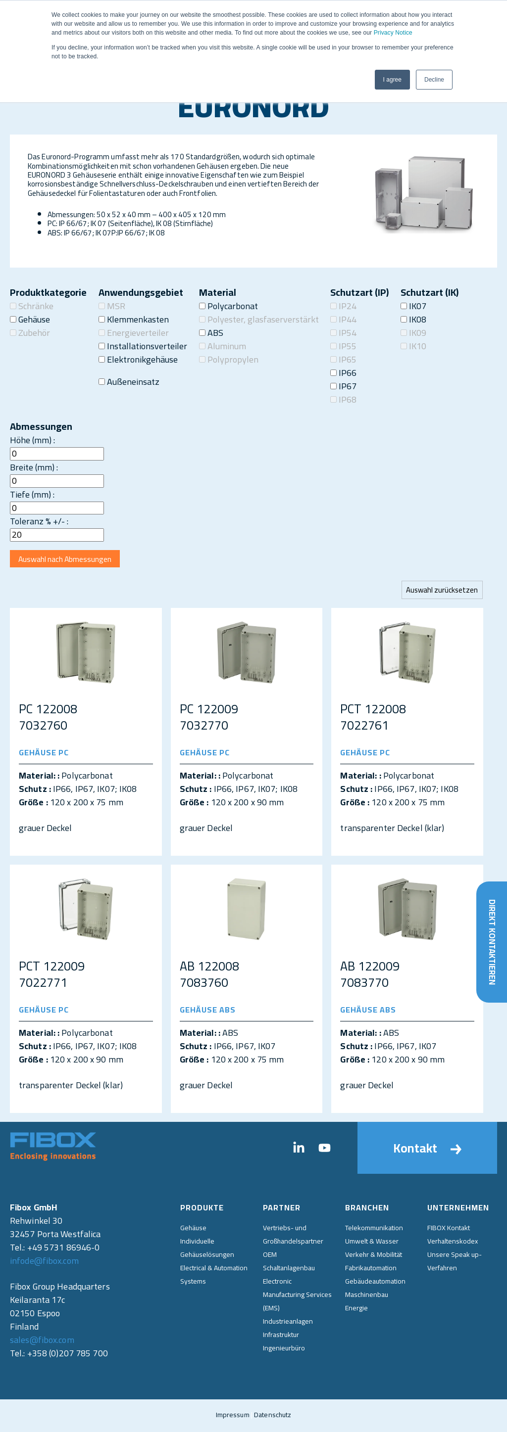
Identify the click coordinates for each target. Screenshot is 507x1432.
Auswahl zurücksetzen (441, 591)
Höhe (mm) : (32, 440)
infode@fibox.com (44, 1262)
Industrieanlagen (288, 1322)
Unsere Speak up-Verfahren (454, 1262)
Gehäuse (30, 319)
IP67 (343, 386)
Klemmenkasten (134, 319)
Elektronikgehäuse (138, 359)
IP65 (343, 359)
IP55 (343, 346)
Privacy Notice (393, 32)
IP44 (343, 319)
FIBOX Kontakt (448, 1229)
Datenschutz (272, 1416)
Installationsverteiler (143, 346)
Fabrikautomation (371, 1269)
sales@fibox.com (42, 1342)
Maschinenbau (366, 1296)
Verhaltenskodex (452, 1242)
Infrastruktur (281, 1336)
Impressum (233, 1416)
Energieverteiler (134, 332)
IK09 (413, 332)
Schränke (31, 306)
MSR (112, 306)
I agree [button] (392, 79)
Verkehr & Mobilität (373, 1255)
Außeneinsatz (129, 381)
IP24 (343, 306)
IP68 (343, 399)
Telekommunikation (374, 1229)
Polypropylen (228, 359)
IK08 (413, 319)
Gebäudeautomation (375, 1282)
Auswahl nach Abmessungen (68, 559)
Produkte (202, 1209)
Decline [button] (434, 79)
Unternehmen (458, 1209)
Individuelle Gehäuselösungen (207, 1249)
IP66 (343, 373)
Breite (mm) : (34, 467)
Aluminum (222, 346)
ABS (211, 332)
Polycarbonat (228, 306)
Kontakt (427, 1149)
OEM (270, 1255)
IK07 (413, 306)
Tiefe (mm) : (32, 494)
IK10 (413, 346)
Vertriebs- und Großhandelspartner (293, 1236)
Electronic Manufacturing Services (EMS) (297, 1296)
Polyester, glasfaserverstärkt (259, 319)
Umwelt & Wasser (372, 1242)
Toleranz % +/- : (39, 521)
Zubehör (30, 332)
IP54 (343, 332)
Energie (356, 1309)
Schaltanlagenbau (289, 1269)
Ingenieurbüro (284, 1349)
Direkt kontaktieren (491, 939)
